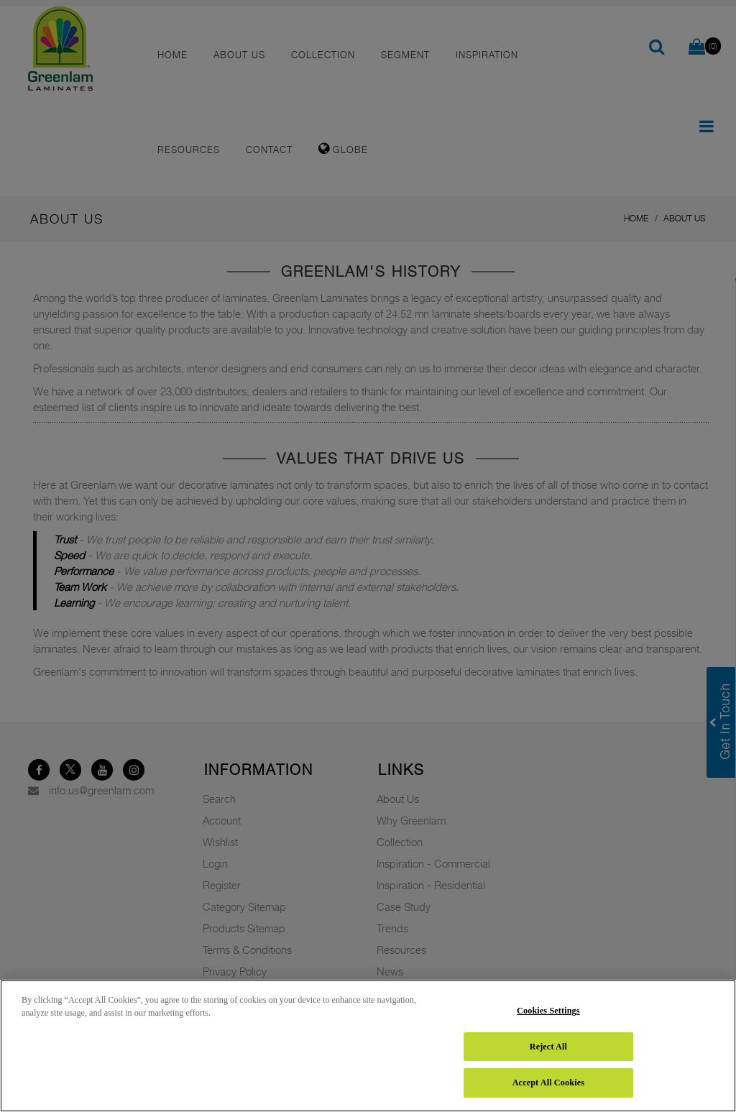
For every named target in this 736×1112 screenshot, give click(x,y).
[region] (368, 1046)
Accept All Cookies (548, 1082)
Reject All (548, 1047)
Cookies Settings (548, 1011)
